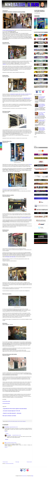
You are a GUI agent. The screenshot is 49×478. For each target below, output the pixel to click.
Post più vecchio (29, 461)
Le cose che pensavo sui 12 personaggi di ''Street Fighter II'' (42, 97)
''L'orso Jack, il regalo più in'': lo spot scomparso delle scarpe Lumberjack (42, 113)
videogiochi (24, 421)
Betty (5, 442)
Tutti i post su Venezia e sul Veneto (9, 415)
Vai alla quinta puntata (6, 403)
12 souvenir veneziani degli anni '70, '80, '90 (11, 410)
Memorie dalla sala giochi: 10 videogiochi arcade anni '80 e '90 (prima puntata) (42, 105)
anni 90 (11, 421)
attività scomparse (15, 421)
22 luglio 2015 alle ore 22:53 (16, 435)
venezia (21, 421)
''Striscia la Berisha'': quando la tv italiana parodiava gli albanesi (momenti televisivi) (42, 128)
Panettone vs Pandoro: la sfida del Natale (42, 120)
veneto (19, 421)
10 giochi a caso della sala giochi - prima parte (12, 413)
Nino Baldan (9, 435)
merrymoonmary (24, 475)
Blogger (32, 475)
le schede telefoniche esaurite (25, 217)
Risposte (7, 433)
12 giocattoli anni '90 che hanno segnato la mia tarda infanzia (15, 408)
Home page (17, 461)
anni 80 (9, 421)
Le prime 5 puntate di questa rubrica (8, 30)
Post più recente (5, 461)
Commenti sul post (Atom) (9, 463)
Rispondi (6, 431)
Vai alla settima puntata (6, 401)
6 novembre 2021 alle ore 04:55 (11, 442)
